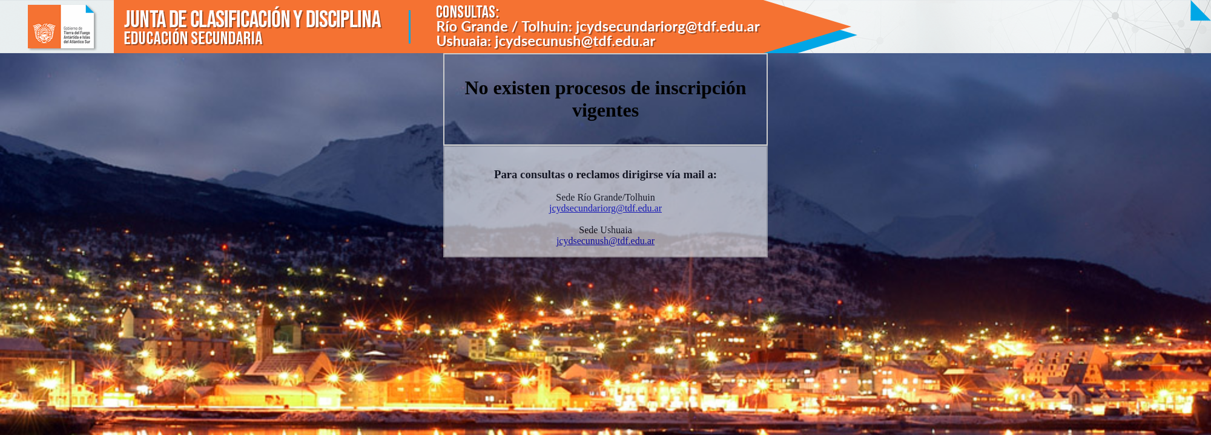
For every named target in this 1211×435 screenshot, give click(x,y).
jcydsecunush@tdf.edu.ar (605, 241)
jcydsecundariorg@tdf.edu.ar (605, 208)
